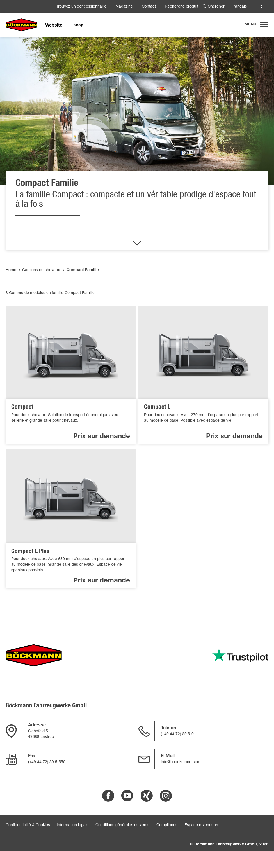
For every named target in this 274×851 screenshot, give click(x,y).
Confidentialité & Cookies (28, 825)
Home (11, 270)
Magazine (124, 7)
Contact (149, 7)
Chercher (216, 7)
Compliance (167, 825)
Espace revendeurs (201, 825)
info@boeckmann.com (180, 762)
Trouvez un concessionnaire (81, 7)
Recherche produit (181, 7)
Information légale (73, 825)
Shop (78, 25)
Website (53, 26)
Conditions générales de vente (122, 825)
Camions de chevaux (41, 270)
